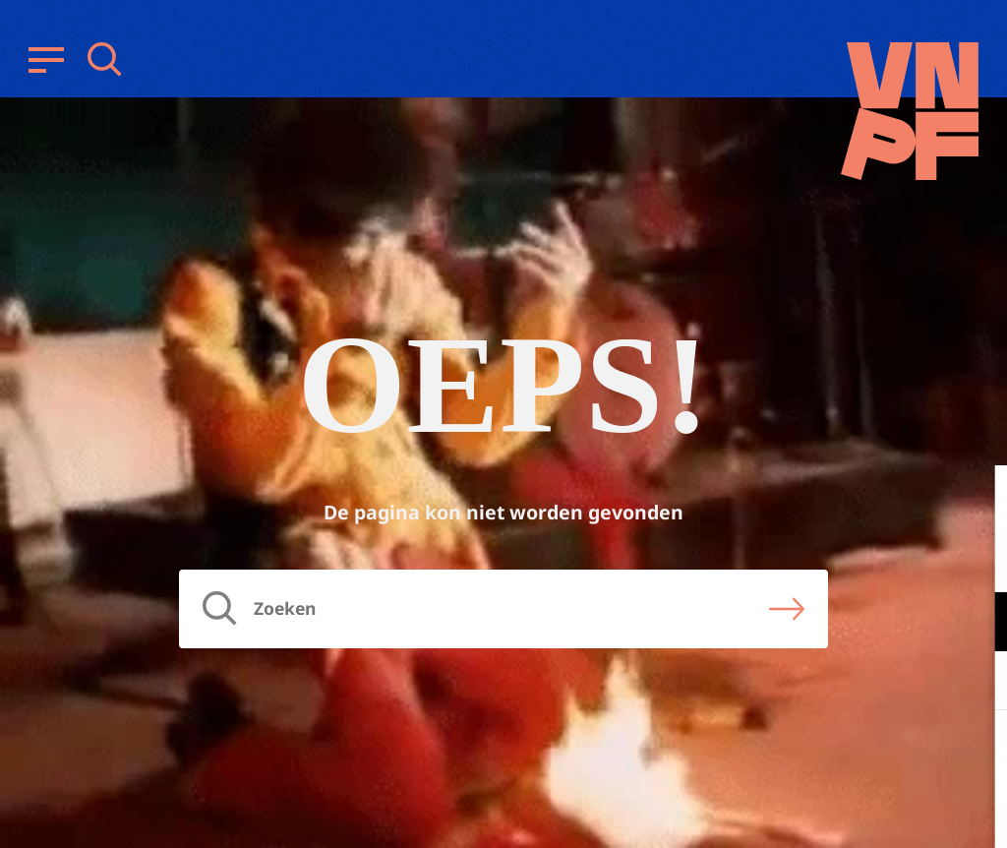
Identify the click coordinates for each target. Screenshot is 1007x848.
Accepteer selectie (840, 811)
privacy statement (910, 557)
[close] (976, 501)
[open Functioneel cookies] (975, 623)
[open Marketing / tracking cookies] (975, 682)
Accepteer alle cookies (840, 754)
